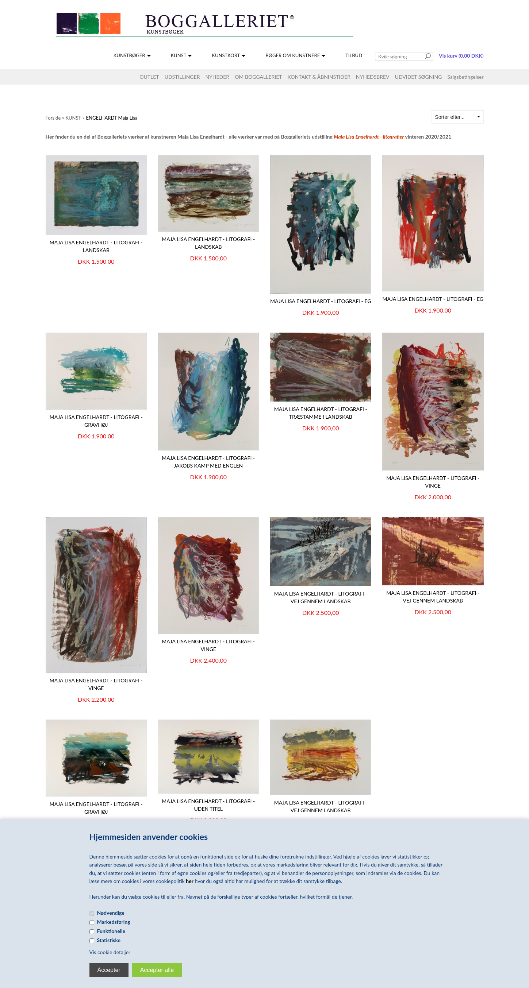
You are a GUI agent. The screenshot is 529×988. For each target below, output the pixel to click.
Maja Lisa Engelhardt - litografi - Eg (433, 299)
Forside (53, 118)
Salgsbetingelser (465, 77)
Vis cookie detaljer (110, 952)
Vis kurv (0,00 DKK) (461, 56)
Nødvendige (110, 913)
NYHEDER (217, 77)
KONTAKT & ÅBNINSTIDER (319, 77)
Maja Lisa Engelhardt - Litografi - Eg (320, 301)
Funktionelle (111, 931)
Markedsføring (113, 922)
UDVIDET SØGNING (418, 77)
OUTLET (149, 77)
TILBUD (353, 55)
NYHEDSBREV (373, 77)
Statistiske (109, 940)
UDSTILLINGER (182, 77)
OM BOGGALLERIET (258, 77)
